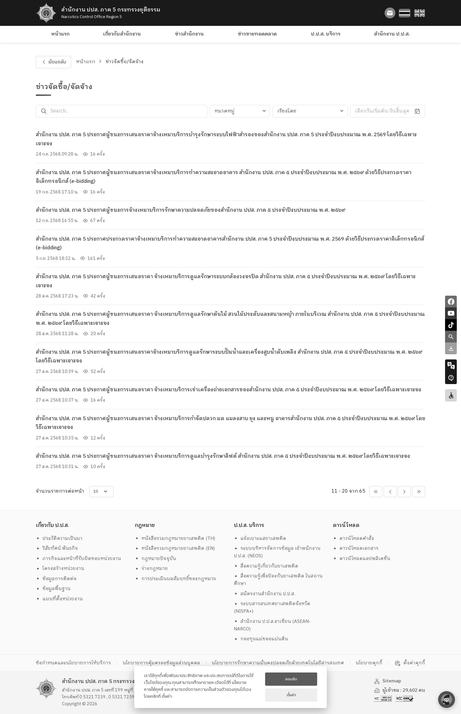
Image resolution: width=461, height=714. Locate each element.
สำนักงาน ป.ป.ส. (392, 34)
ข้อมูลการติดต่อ (56, 579)
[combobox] (240, 111)
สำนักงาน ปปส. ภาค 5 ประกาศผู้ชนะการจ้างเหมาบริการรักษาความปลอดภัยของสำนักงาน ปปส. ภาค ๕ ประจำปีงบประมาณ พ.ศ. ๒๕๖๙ (190, 210)
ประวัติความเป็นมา (59, 538)
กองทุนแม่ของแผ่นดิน (261, 639)
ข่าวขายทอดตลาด (257, 34)
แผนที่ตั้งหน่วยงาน (59, 599)
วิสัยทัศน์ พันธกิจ (57, 548)
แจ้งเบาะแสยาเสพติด (260, 538)
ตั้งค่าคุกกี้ (409, 663)
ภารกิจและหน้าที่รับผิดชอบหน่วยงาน (78, 558)
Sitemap (387, 681)
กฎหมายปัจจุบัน (155, 558)
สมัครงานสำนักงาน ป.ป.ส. (264, 594)
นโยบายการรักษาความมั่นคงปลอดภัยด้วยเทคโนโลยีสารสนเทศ (278, 663)
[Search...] (129, 111)
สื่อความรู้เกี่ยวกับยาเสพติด (266, 566)
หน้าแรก (60, 34)
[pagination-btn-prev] (390, 491)
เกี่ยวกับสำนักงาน (122, 34)
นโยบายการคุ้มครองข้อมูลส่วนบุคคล (161, 663)
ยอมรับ (291, 679)
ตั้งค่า (167, 697)
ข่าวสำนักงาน (189, 34)
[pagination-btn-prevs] (375, 491)
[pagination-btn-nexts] (418, 491)
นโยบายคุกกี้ (369, 663)
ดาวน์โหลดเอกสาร (356, 548)
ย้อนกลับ (53, 62)
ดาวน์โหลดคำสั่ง (353, 538)
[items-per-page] (101, 491)
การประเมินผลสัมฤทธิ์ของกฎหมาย (176, 579)
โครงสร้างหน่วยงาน (60, 568)
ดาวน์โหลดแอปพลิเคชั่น (362, 558)
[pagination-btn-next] (404, 491)
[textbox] (240, 111)
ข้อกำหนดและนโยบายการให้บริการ (73, 663)
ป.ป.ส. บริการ (325, 34)
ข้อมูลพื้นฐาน (53, 588)
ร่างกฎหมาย (151, 568)
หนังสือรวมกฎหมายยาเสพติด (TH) (175, 538)
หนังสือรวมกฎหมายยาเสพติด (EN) (175, 548)
